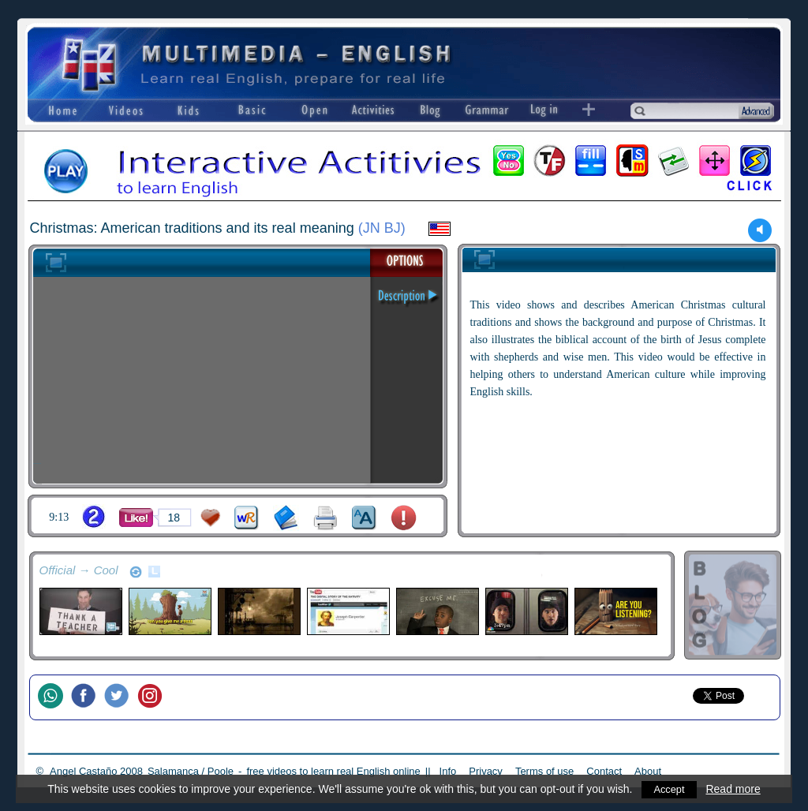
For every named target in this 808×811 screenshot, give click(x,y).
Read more (734, 789)
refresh (135, 572)
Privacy (486, 771)
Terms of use (544, 771)
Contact (604, 771)
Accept (669, 789)
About (647, 771)
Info (448, 771)
